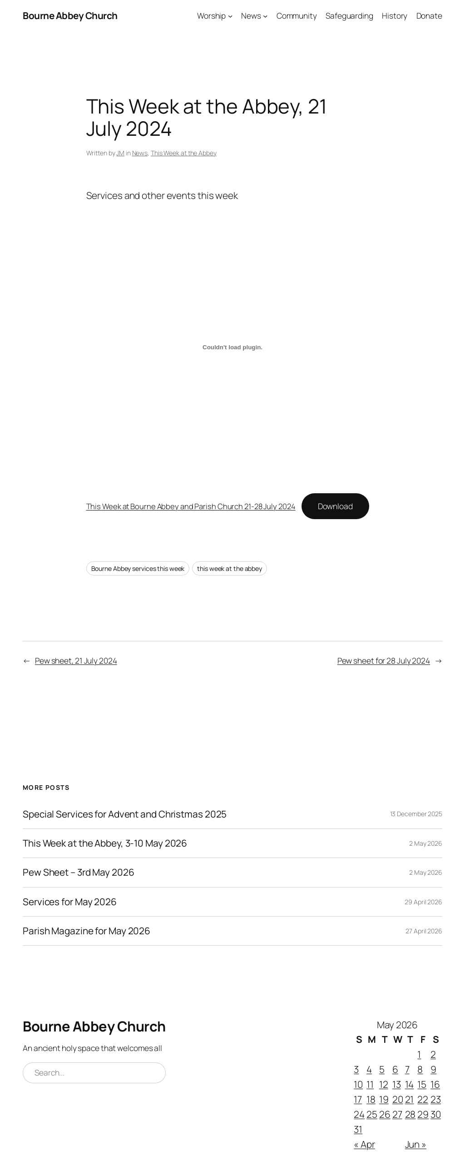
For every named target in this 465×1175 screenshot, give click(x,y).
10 (358, 1084)
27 (397, 1114)
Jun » (416, 1144)
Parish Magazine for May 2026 (86, 931)
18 (371, 1099)
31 (358, 1129)
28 (410, 1114)
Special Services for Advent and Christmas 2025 (125, 814)
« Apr (364, 1144)
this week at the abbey (229, 568)
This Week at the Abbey (184, 153)
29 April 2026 (423, 901)
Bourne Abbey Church (70, 15)
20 (397, 1099)
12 (383, 1084)
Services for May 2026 (70, 902)
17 (358, 1099)
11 (370, 1084)
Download (335, 506)
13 (396, 1084)
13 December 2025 (416, 813)
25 (371, 1114)
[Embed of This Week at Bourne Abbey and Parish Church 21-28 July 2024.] (232, 347)
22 (422, 1099)
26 (385, 1114)
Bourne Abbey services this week (138, 568)
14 (409, 1084)
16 (435, 1084)
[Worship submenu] (230, 15)
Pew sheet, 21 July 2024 (76, 660)
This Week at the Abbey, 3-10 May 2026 (105, 843)
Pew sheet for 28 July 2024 (383, 660)
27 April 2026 (424, 931)
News (140, 153)
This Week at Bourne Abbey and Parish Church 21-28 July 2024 (191, 506)
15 (421, 1084)
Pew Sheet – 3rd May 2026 (78, 872)
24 (359, 1114)
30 (435, 1114)
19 (384, 1099)
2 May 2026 (425, 843)
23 (435, 1099)
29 (423, 1114)
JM (120, 153)
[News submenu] (265, 15)
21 (409, 1099)
